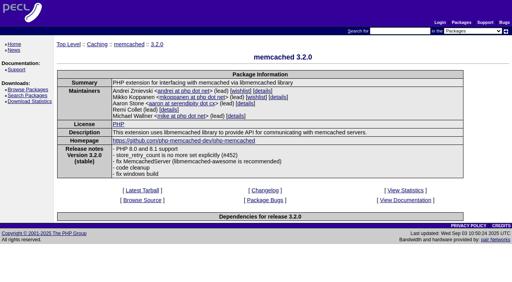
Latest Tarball (142, 190)
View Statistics (406, 190)
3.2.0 (157, 44)
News (15, 50)
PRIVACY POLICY (468, 225)
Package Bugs (265, 200)
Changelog (265, 190)
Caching (97, 44)
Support (485, 22)
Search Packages (28, 95)
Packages (461, 22)
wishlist (241, 91)
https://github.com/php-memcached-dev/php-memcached (184, 140)
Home (15, 44)
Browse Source (142, 200)
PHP (118, 124)
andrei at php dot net (183, 91)
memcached (129, 44)
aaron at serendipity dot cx (182, 103)
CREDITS (501, 225)
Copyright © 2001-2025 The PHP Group (44, 233)
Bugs (504, 22)
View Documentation (405, 200)
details (262, 91)
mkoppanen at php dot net (192, 97)
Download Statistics (31, 101)
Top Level (69, 44)
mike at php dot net (181, 116)
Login (440, 22)
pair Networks (495, 239)
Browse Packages (29, 89)
